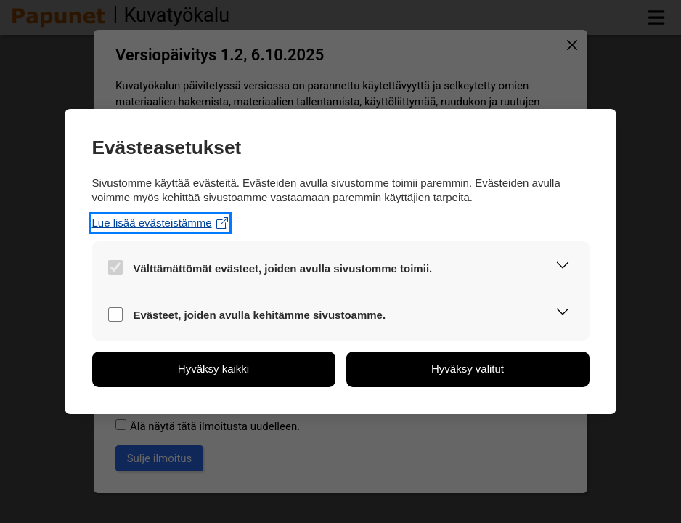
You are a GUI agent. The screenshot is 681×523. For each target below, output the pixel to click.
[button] (563, 267)
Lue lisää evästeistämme (160, 222)
